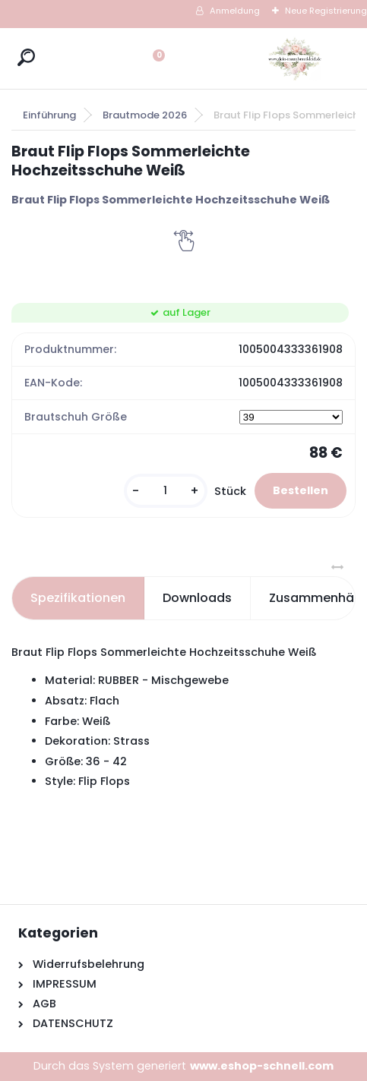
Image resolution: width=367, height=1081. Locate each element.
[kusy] (165, 491)
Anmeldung (235, 11)
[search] (26, 57)
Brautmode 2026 (145, 115)
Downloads (197, 598)
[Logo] (295, 58)
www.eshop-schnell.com (262, 1065)
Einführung (49, 115)
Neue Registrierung (326, 11)
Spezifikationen (77, 598)
